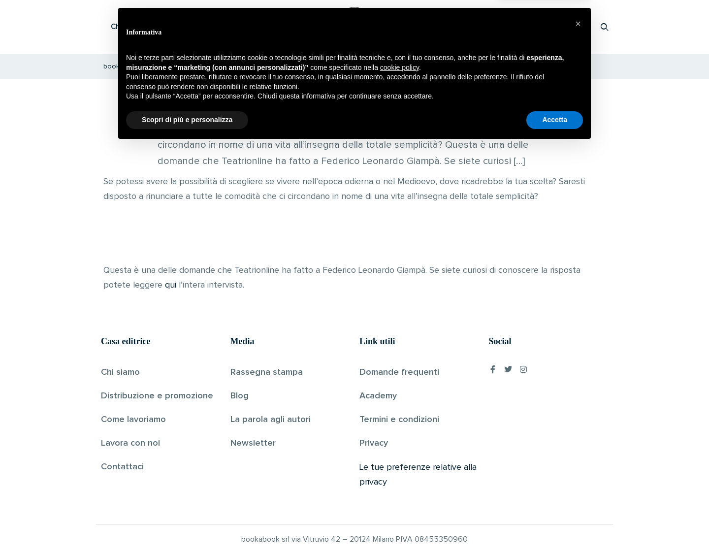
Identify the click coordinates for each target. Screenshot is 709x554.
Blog (239, 395)
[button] (578, 431)
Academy (378, 395)
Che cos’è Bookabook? (150, 27)
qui (170, 285)
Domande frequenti (399, 372)
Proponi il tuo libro (526, 27)
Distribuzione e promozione (157, 395)
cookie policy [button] (399, 475)
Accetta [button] (554, 527)
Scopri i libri (229, 27)
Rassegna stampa (266, 372)
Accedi (579, 27)
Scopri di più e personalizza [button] (187, 527)
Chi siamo (120, 372)
